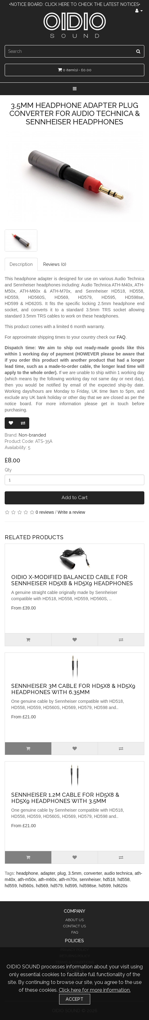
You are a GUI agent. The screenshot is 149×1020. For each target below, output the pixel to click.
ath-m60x (47, 879)
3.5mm (74, 873)
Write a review (71, 512)
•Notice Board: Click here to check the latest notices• (74, 4)
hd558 (124, 879)
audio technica (118, 873)
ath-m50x (27, 879)
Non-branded (32, 435)
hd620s (120, 885)
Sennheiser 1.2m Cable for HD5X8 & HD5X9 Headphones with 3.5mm (65, 797)
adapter (47, 873)
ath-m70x (68, 879)
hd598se (88, 885)
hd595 (71, 885)
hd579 (56, 885)
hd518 (109, 879)
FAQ (121, 337)
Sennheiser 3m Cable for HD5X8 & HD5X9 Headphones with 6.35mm (73, 689)
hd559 (11, 885)
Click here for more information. (95, 990)
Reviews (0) (54, 264)
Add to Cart (74, 497)
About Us (74, 920)
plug (62, 873)
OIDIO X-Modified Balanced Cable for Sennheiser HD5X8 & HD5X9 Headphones (72, 580)
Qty (8, 469)
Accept (74, 999)
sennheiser (89, 879)
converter (93, 873)
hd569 (42, 885)
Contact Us (74, 926)
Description (21, 264)
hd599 (105, 885)
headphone (27, 873)
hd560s (26, 885)
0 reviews (44, 512)
